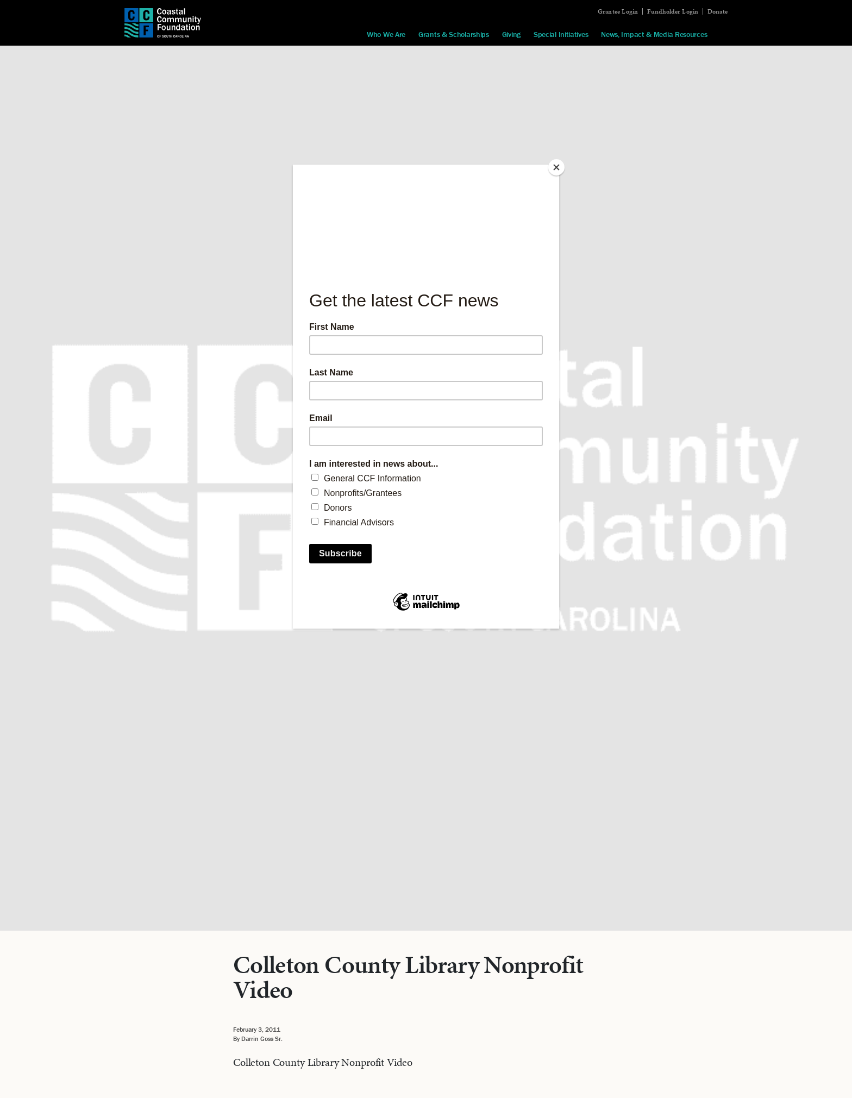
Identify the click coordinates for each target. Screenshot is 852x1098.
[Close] (556, 167)
